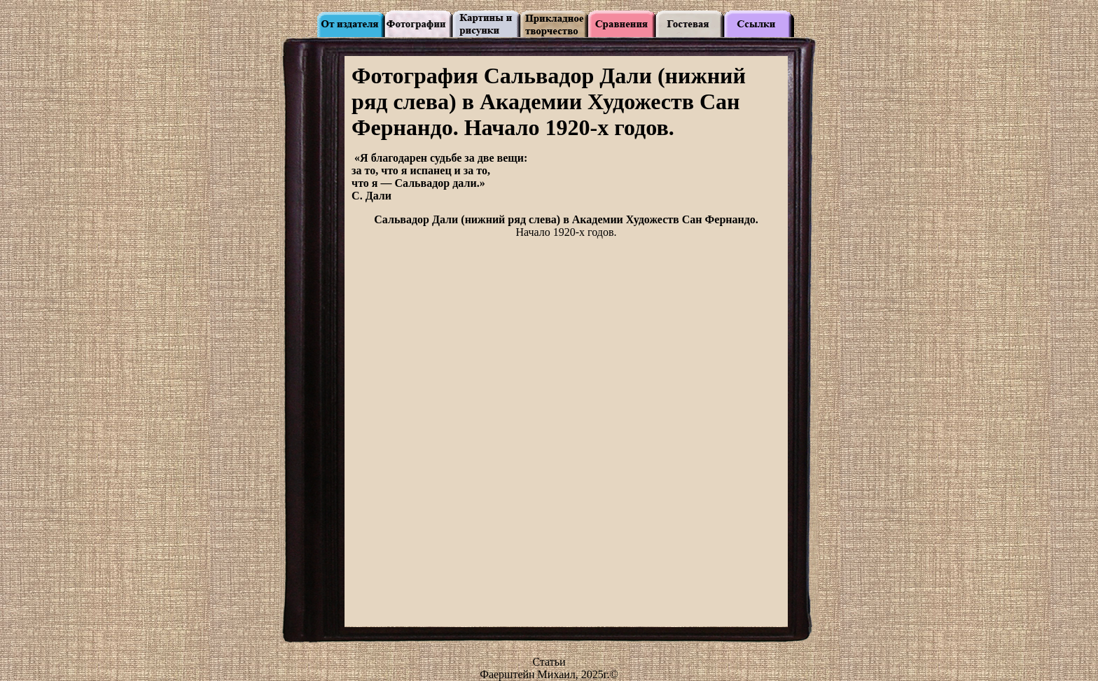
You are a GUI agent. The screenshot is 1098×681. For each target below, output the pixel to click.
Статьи (548, 662)
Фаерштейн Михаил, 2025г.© (549, 674)
